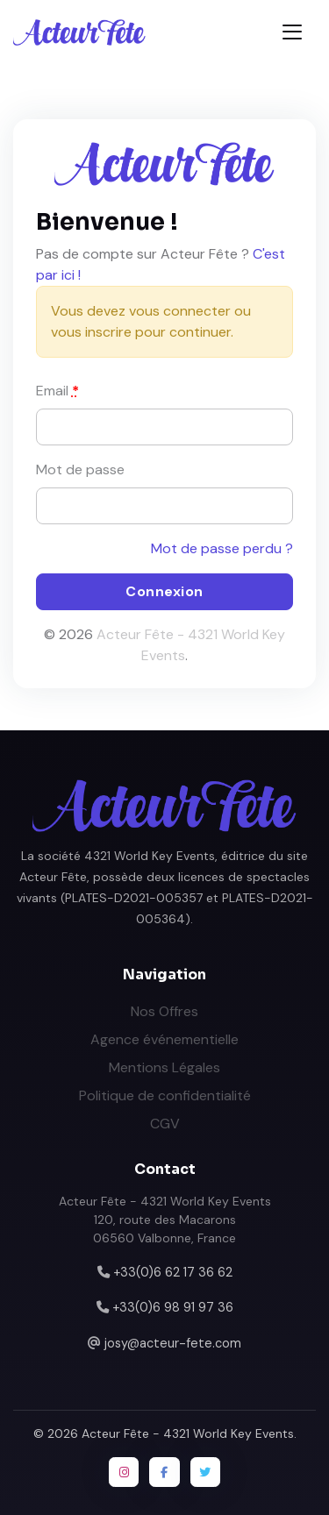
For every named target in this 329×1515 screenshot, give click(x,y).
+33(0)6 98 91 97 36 (172, 1307)
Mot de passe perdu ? (222, 548)
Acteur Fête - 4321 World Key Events (188, 1433)
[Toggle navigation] (292, 32)
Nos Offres (164, 1011)
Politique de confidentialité (165, 1095)
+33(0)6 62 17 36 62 (172, 1272)
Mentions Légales (164, 1067)
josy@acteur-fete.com (172, 1343)
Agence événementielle (164, 1039)
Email (57, 390)
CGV (165, 1123)
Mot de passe (80, 469)
